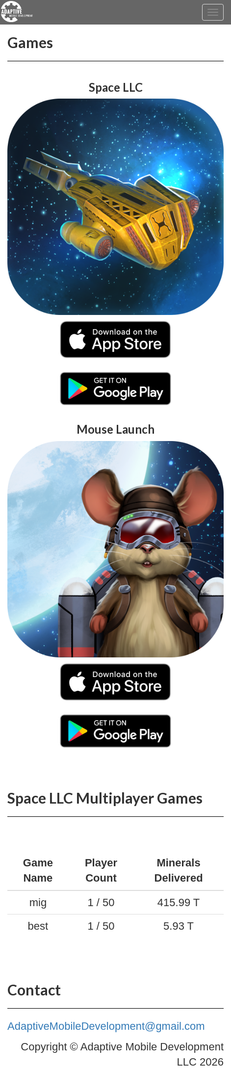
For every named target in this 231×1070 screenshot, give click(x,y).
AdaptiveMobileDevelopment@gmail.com (106, 1026)
